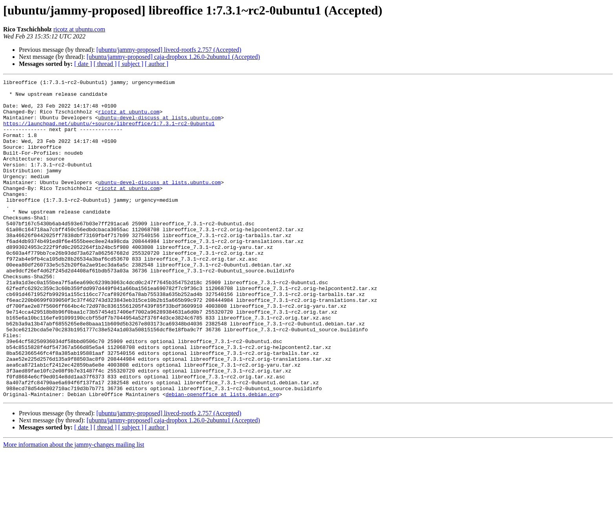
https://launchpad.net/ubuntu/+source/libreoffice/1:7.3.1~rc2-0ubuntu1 (108, 132)
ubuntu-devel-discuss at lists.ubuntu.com (159, 125)
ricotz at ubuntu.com (79, 29)
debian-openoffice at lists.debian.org (222, 457)
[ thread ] (105, 63)
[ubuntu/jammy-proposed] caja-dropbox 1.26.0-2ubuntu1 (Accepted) (173, 56)
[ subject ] (130, 63)
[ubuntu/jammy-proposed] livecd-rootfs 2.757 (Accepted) (168, 49)
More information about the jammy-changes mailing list (73, 508)
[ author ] (157, 63)
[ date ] (83, 63)
